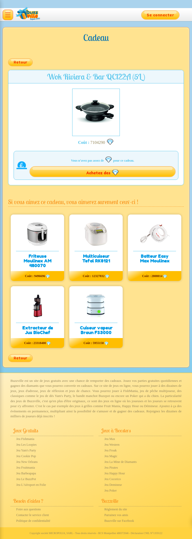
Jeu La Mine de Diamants (120, 462)
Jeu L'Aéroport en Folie (31, 485)
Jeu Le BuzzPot (26, 479)
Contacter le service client (32, 515)
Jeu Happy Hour (114, 473)
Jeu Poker (110, 490)
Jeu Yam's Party (26, 450)
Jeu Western (112, 444)
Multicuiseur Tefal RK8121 (96, 259)
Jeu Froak (110, 450)
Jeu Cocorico (112, 479)
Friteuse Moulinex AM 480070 (37, 261)
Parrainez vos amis (116, 515)
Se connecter (160, 15)
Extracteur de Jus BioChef (37, 330)
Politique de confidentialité (33, 521)
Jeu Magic (110, 456)
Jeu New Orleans (27, 462)
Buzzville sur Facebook (119, 521)
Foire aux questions (28, 509)
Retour (20, 62)
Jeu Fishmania (25, 439)
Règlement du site (115, 509)
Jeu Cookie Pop (26, 456)
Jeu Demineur (113, 485)
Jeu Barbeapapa (26, 473)
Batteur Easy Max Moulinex (155, 259)
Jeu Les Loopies (26, 444)
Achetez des (102, 172)
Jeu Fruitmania (25, 467)
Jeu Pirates (111, 467)
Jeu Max (109, 439)
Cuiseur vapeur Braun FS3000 (96, 330)
